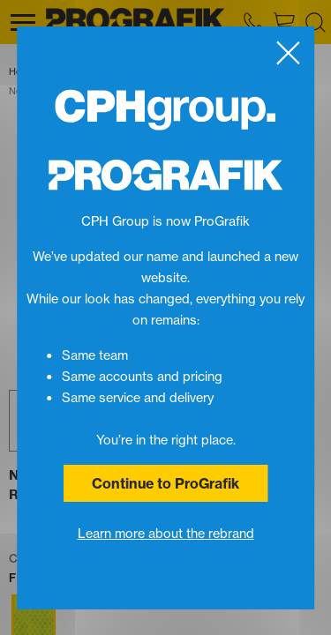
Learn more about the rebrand (166, 534)
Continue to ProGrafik (165, 483)
